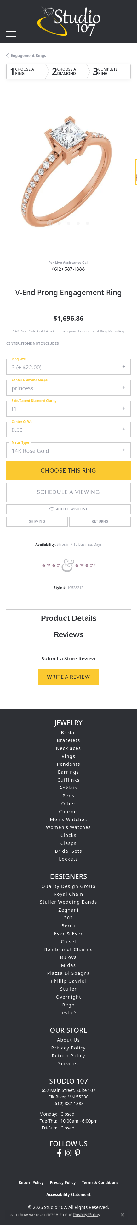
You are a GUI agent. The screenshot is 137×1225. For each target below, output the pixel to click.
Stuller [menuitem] (68, 989)
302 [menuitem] (68, 918)
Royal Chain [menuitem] (68, 894)
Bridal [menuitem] (68, 732)
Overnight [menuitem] (68, 997)
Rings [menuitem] (68, 756)
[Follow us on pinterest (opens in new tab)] (77, 1153)
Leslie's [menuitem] (68, 1013)
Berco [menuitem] (68, 926)
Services (68, 1064)
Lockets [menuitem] (68, 859)
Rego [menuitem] (68, 1005)
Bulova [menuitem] (68, 957)
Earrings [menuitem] (68, 772)
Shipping (37, 521)
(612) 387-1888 (68, 269)
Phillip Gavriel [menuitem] (68, 981)
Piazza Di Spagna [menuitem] (68, 973)
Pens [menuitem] (68, 796)
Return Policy (68, 1056)
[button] (49, 223)
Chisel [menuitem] (68, 941)
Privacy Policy (68, 1048)
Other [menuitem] (68, 804)
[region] (68, 175)
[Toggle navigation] (11, 34)
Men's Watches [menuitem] (68, 819)
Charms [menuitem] (68, 811)
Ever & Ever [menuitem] (68, 934)
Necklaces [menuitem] (68, 748)
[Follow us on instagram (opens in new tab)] (68, 1153)
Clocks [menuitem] (68, 835)
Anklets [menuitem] (68, 788)
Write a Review (68, 677)
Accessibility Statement (68, 1194)
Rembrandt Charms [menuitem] (68, 949)
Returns (100, 521)
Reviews (68, 634)
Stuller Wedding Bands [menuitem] (68, 902)
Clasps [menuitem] (68, 843)
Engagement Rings (28, 55)
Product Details (68, 617)
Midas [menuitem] (68, 965)
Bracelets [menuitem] (68, 740)
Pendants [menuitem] (68, 764)
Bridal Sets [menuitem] (68, 851)
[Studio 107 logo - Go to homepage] (68, 21)
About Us (68, 1040)
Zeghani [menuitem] (68, 910)
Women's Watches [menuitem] (68, 827)
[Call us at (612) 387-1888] (68, 1103)
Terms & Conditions (100, 1182)
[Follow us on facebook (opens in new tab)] (59, 1153)
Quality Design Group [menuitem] (68, 886)
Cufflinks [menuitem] (68, 780)
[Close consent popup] (122, 1215)
